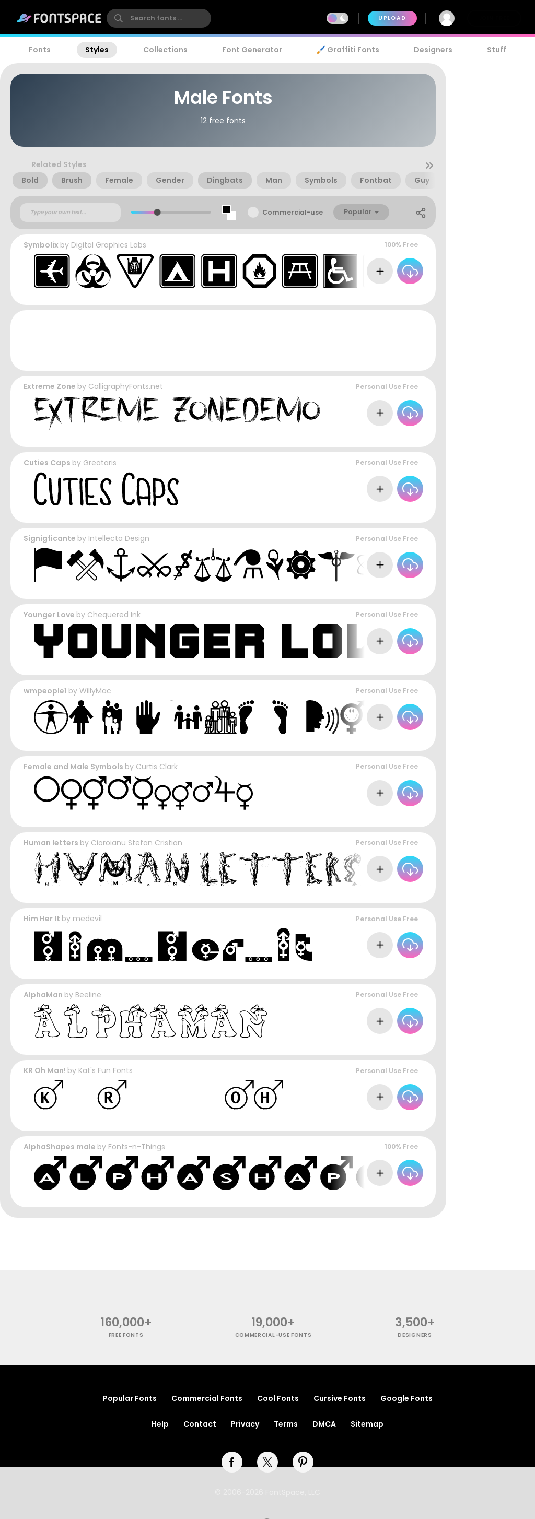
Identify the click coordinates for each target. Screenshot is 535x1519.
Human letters (51, 843)
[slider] (157, 212)
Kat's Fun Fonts (105, 1070)
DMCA (324, 1424)
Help (160, 1424)
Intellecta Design (118, 538)
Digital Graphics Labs (108, 245)
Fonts (40, 49)
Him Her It (42, 918)
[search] (159, 18)
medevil (87, 918)
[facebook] (232, 1462)
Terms (286, 1424)
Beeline (88, 995)
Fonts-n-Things (136, 1146)
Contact (199, 1424)
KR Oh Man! (45, 1070)
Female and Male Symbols (73, 766)
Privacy (245, 1424)
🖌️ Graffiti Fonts (348, 49)
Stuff (496, 49)
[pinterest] (303, 1462)
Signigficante (50, 538)
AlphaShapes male (60, 1146)
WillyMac (95, 691)
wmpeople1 (45, 691)
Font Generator (252, 49)
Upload (392, 18)
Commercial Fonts (206, 1398)
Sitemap (367, 1424)
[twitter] (267, 1462)
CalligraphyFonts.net (125, 386)
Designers (433, 49)
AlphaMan (43, 995)
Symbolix (41, 245)
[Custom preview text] (70, 212)
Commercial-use (292, 212)
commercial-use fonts (273, 1335)
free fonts (126, 1335)
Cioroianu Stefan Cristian (136, 843)
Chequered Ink (114, 614)
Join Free (494, 18)
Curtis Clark (157, 766)
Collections (165, 49)
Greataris (100, 462)
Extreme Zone (50, 386)
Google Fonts (406, 1398)
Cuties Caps (47, 462)
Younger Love (49, 614)
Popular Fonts (130, 1398)
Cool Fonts (278, 1398)
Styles (97, 49)
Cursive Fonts (339, 1398)
